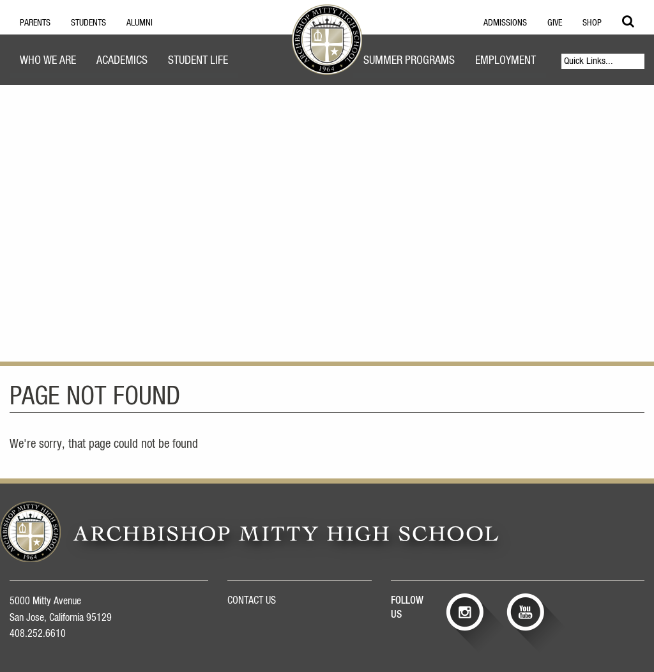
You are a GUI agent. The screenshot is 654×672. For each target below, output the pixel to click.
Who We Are (48, 60)
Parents (35, 23)
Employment (505, 60)
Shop (592, 23)
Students (88, 23)
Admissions (505, 23)
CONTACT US (251, 600)
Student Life (198, 60)
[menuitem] (48, 62)
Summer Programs (409, 60)
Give (554, 23)
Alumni (139, 23)
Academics (122, 60)
